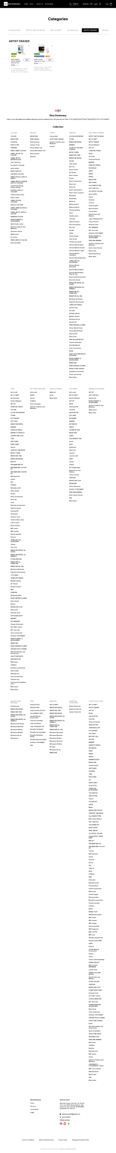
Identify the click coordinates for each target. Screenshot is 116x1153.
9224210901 (66, 1117)
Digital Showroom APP (67, 1149)
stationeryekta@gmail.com (71, 1114)
